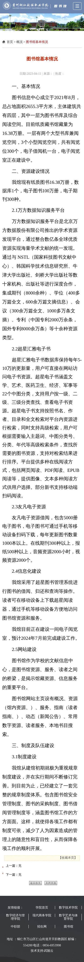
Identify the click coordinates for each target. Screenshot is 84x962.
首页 (10, 42)
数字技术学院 (68, 907)
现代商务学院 (41, 915)
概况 (19, 42)
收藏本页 (68, 857)
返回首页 (35, 883)
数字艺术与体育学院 (68, 917)
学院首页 (42, 907)
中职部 (15, 926)
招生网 (42, 926)
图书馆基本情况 (37, 42)
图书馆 (68, 926)
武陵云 (48, 950)
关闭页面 (50, 883)
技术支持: (37, 950)
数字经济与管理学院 (15, 917)
